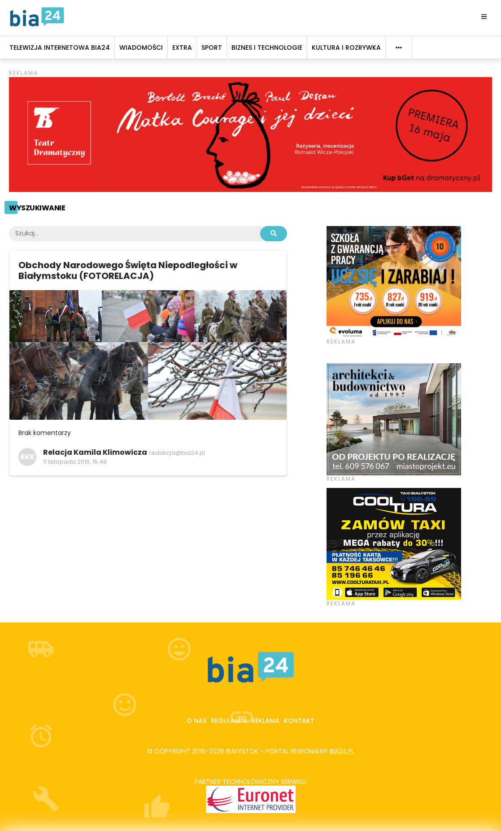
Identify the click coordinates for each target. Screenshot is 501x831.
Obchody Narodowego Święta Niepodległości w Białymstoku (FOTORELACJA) (127, 270)
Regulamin (229, 721)
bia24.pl (342, 751)
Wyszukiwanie (37, 208)
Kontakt (299, 721)
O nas (196, 721)
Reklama (265, 721)
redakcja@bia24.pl (177, 452)
